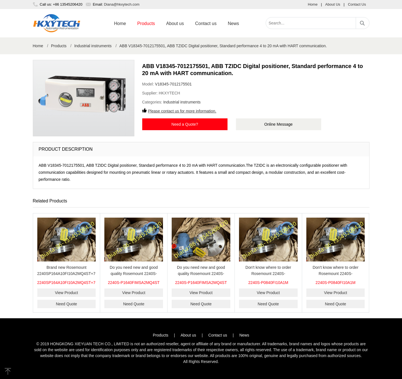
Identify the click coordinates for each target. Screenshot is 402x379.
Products (146, 23)
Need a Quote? (184, 124)
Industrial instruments (93, 46)
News (233, 23)
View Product (66, 292)
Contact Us (357, 4)
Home (313, 4)
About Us (332, 4)
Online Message (278, 124)
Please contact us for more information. (182, 111)
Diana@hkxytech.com (121, 4)
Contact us (205, 23)
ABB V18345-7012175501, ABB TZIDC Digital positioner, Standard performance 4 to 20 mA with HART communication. (223, 46)
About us (175, 23)
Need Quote (66, 304)
